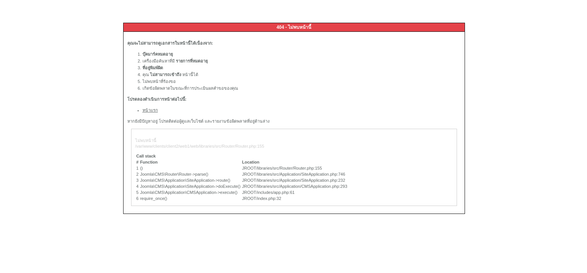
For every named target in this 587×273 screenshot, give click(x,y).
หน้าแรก (150, 110)
